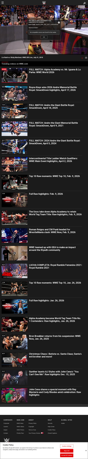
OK (44, 37)
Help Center (51, 426)
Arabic (63, 423)
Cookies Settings (66, 446)
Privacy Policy (32, 423)
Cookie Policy (51, 430)
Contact (6, 433)
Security (50, 423)
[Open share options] (86, 57)
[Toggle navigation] (2, 2)
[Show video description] (82, 57)
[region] (44, 450)
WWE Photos (20, 430)
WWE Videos (20, 426)
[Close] (86, 451)
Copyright (31, 426)
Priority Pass (20, 433)
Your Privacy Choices (34, 433)
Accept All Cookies (66, 455)
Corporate (6, 423)
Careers (6, 426)
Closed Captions (52, 433)
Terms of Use (32, 430)
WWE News (20, 423)
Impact (5, 430)
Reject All (66, 450)
